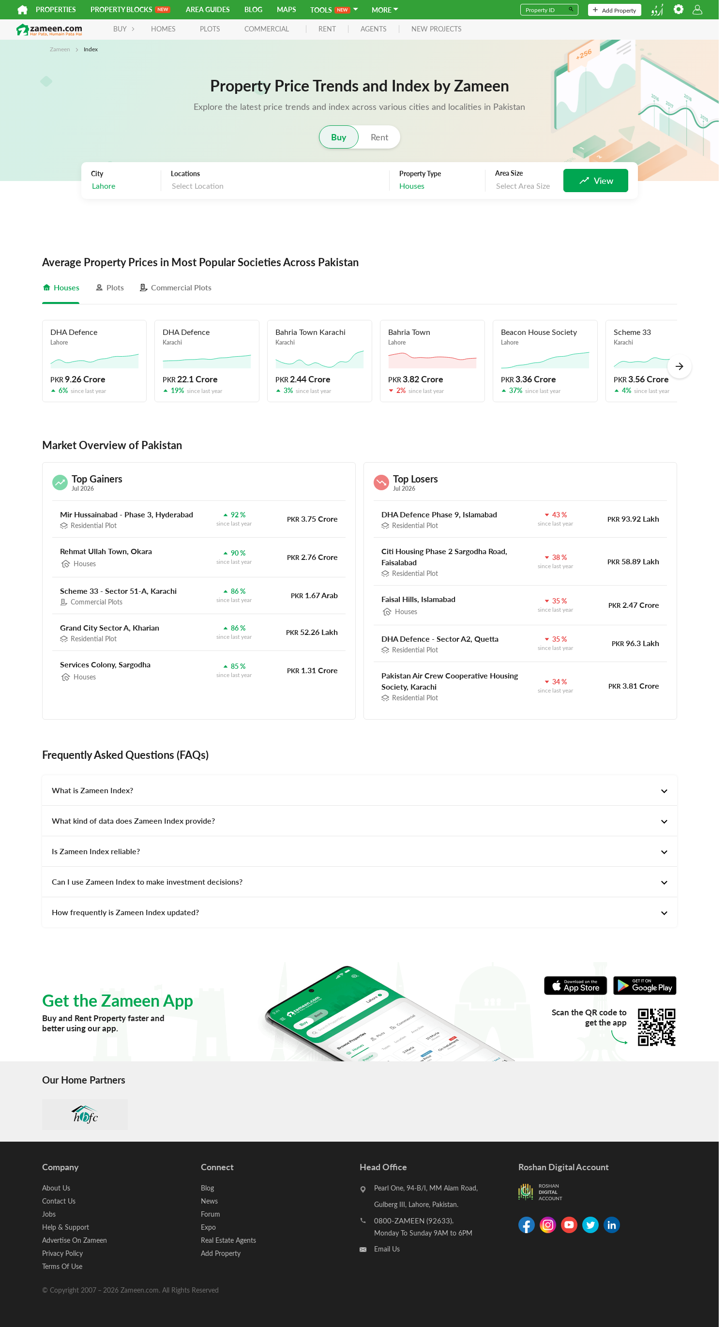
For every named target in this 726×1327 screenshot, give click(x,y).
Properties (56, 9)
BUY (124, 28)
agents (374, 29)
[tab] (60, 287)
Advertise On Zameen (74, 1240)
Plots (210, 28)
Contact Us (59, 1201)
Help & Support (65, 1227)
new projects (436, 29)
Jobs (49, 1214)
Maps (286, 9)
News (209, 1201)
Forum (210, 1214)
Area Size (509, 173)
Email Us (387, 1248)
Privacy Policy (62, 1253)
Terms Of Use (62, 1266)
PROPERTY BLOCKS (130, 9)
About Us (56, 1187)
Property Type (420, 173)
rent (327, 29)
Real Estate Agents (228, 1240)
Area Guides (208, 9)
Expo (208, 1227)
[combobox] (123, 186)
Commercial (266, 28)
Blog (253, 9)
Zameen (60, 49)
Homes (163, 28)
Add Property (614, 10)
